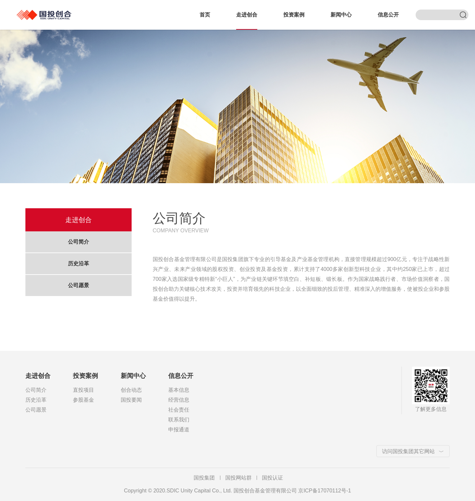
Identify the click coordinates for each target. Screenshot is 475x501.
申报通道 (178, 429)
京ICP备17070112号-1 (324, 490)
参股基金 (83, 400)
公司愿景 (78, 285)
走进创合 (246, 14)
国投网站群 (238, 478)
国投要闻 (131, 400)
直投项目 (83, 390)
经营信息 (178, 400)
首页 (205, 14)
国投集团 (204, 478)
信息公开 (388, 14)
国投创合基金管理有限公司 (46, 11)
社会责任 (178, 410)
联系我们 (178, 419)
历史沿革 (78, 263)
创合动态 (131, 390)
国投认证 (272, 478)
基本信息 (178, 390)
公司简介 (78, 242)
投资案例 (293, 14)
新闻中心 (341, 14)
